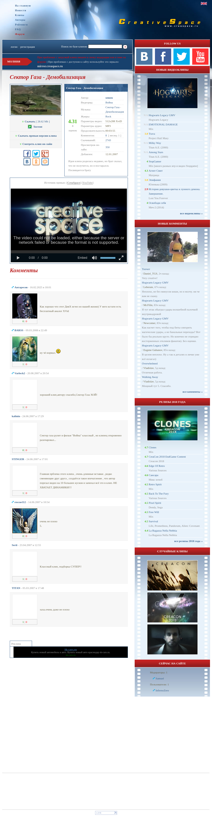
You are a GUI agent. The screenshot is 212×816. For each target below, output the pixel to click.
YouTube (88, 182)
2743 (108, 140)
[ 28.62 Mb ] (36, 121)
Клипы (19, 15)
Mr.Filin (147, 304)
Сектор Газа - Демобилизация (84, 87)
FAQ (18, 29)
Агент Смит (156, 170)
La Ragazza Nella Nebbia (163, 530)
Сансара (153, 475)
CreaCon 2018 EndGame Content (167, 456)
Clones (152, 447)
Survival (153, 521)
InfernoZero (162, 690)
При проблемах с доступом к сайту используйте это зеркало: (83, 61)
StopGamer (155, 161)
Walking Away (150, 376)
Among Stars (156, 152)
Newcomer (149, 322)
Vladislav (148, 367)
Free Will (154, 512)
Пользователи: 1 (159, 684)
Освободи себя (157, 202)
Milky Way (155, 142)
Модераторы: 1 (158, 672)
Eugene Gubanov (152, 349)
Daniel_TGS (150, 273)
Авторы (20, 19)
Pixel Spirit (155, 502)
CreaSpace (73, 182)
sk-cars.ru (104, 652)
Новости (20, 10)
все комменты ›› (193, 391)
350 (107, 147)
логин (14, 46)
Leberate (148, 286)
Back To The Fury (159, 493)
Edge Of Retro (157, 465)
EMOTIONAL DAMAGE (163, 124)
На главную (23, 5)
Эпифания (155, 179)
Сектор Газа (112, 107)
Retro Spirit (155, 484)
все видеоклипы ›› (191, 213)
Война (109, 102)
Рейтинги (21, 24)
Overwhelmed (149, 363)
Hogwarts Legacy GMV (162, 115)
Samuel (160, 678)
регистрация (27, 46)
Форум (20, 33)
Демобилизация (114, 111)
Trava (152, 133)
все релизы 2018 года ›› (188, 541)
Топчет (146, 269)
